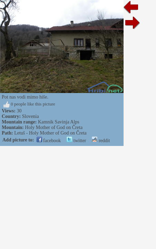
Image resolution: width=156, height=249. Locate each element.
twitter (76, 140)
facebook (49, 140)
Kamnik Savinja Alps (58, 121)
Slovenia (30, 116)
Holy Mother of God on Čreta (53, 127)
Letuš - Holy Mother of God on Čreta (50, 133)
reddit (101, 140)
